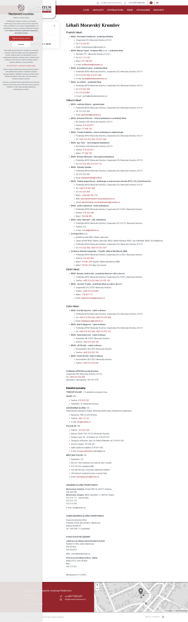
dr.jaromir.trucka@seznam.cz (93, 298)
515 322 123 (104, 280)
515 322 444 (84, 75)
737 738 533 (86, 61)
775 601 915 (86, 265)
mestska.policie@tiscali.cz (87, 477)
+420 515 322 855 (103, 317)
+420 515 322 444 (87, 139)
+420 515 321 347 (98, 248)
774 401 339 (86, 262)
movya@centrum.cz (90, 230)
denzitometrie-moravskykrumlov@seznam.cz (101, 202)
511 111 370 (84, 57)
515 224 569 (84, 192)
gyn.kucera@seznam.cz (91, 115)
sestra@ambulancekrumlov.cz (94, 78)
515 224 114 (96, 164)
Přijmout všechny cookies (21, 38)
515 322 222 (83, 400)
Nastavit (21, 44)
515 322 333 (84, 430)
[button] (140, 591)
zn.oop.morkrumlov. (85, 451)
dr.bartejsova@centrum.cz (92, 321)
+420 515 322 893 (91, 291)
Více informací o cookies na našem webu (21, 66)
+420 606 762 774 (90, 195)
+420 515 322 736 (91, 342)
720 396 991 (86, 216)
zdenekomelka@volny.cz (91, 178)
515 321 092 (96, 75)
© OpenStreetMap (180, 611)
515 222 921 (84, 43)
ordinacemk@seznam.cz (92, 64)
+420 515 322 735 (90, 352)
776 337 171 (87, 294)
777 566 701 (86, 129)
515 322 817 (88, 125)
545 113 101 (84, 418)
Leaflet (168, 611)
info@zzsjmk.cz (84, 422)
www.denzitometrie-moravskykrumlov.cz (97, 199)
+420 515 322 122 (103, 331)
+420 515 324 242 (91, 363)
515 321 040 (101, 139)
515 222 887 (84, 92)
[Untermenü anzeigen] (54, 26)
